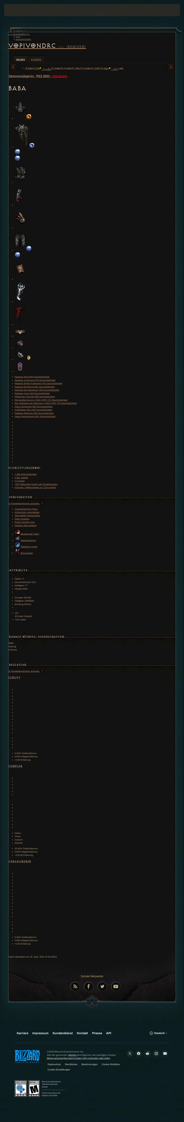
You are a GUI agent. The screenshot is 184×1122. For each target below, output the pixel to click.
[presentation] (14, 10)
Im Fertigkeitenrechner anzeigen (26, 503)
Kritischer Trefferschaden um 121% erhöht (35, 487)
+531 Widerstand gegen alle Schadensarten (36, 484)
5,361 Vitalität (21, 477)
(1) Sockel (20, 481)
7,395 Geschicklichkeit (26, 474)
